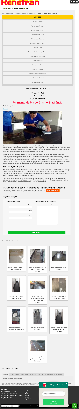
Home (26, 390)
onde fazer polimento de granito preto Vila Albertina (58, 329)
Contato (27, 397)
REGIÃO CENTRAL (15, 374)
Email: (20, 211)
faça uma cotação (52, 190)
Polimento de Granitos (37, 39)
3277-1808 (5, 8)
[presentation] (19, 224)
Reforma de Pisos (37, 69)
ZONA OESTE (33, 374)
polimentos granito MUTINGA (37, 328)
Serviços (37, 17)
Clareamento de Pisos (37, 34)
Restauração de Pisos (37, 78)
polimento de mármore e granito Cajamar (16, 268)
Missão (27, 393)
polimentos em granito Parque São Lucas (58, 297)
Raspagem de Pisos (37, 60)
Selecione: (6, 374)
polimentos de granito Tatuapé (58, 268)
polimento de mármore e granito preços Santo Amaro (37, 269)
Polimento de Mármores (37, 43)
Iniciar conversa (53, 402)
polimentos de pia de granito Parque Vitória (16, 328)
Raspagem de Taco (37, 65)
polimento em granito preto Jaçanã (16, 297)
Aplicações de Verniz (37, 30)
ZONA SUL (41, 374)
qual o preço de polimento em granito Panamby (37, 359)
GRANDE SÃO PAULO (51, 374)
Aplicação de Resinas (37, 26)
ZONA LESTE (24, 374)
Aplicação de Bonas (37, 21)
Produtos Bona (37, 47)
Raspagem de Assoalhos (37, 56)
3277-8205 (15, 8)
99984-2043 (24, 8)
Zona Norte (61, 374)
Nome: (20, 206)
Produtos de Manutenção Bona (37, 52)
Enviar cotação (36, 232)
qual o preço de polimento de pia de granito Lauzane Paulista (37, 299)
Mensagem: (47, 214)
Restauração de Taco (37, 82)
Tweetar (5, 109)
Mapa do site (28, 399)
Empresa (27, 392)
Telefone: (20, 217)
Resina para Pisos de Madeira (37, 73)
